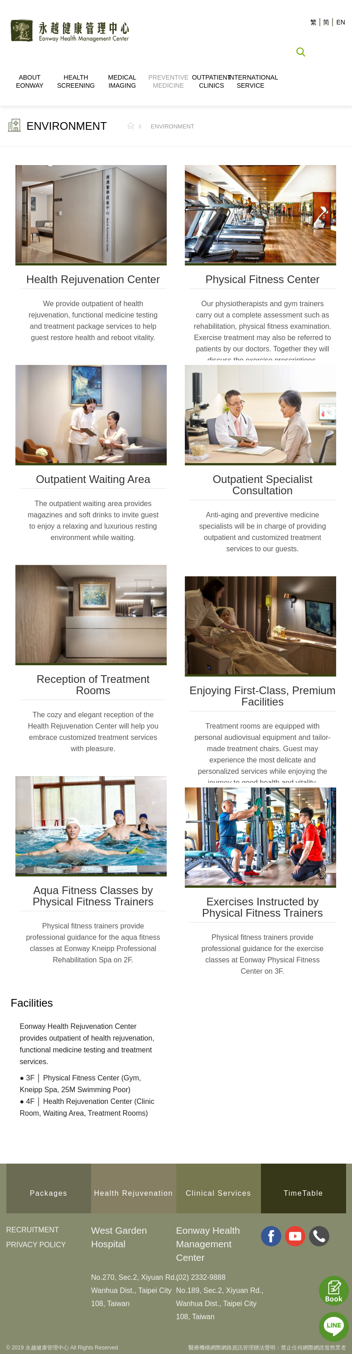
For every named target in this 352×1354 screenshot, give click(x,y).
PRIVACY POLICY (36, 1244)
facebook (271, 1235)
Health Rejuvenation (134, 1190)
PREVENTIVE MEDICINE (168, 81)
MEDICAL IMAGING (122, 81)
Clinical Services (218, 1190)
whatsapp (319, 1235)
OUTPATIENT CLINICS (211, 81)
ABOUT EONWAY (29, 81)
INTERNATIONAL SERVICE (250, 81)
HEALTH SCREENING (76, 81)
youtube (295, 1235)
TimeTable (303, 1190)
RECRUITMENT (32, 1229)
